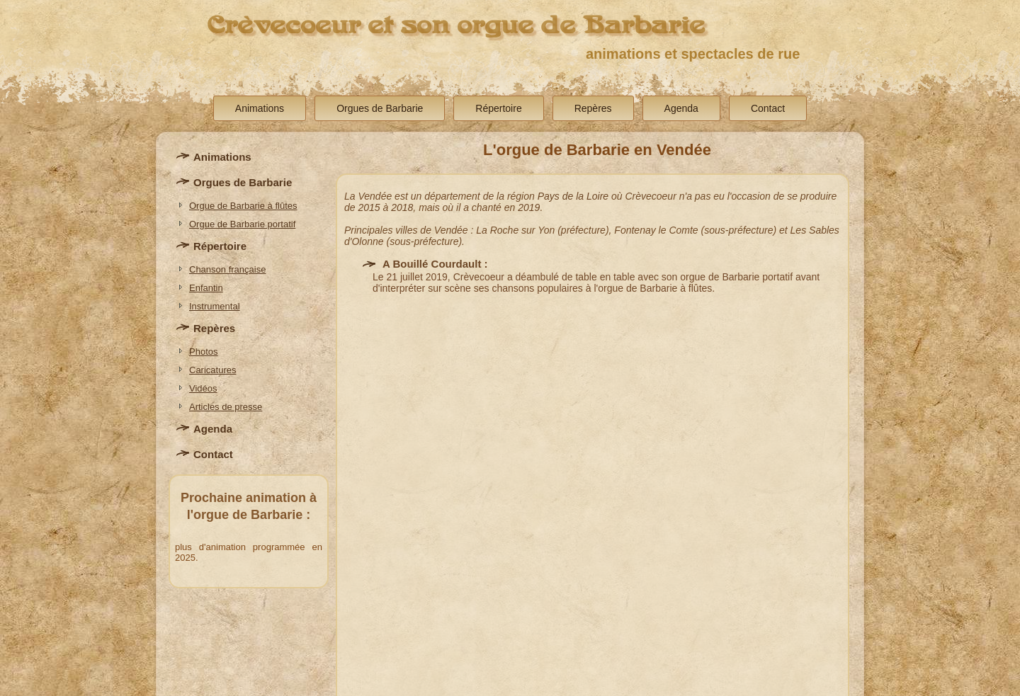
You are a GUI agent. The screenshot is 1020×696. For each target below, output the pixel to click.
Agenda (681, 108)
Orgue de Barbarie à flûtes (243, 205)
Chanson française (227, 269)
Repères (593, 108)
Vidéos (203, 388)
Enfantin (206, 288)
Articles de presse (225, 406)
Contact (768, 108)
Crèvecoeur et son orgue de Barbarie (456, 25)
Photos (203, 351)
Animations (259, 108)
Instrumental (214, 306)
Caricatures (212, 370)
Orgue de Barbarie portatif (242, 224)
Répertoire (498, 108)
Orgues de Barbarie (379, 108)
